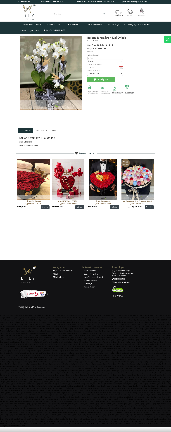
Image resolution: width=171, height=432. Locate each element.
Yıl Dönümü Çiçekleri (19, 388)
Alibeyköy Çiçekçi (55, 333)
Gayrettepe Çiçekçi (143, 327)
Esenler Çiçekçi (83, 404)
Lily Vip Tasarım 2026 (103, 201)
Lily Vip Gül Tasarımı (33, 201)
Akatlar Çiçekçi (124, 327)
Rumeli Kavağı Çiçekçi (134, 333)
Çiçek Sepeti (125, 316)
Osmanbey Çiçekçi (124, 331)
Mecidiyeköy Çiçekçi (100, 331)
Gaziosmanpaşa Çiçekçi (124, 404)
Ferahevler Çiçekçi (11, 335)
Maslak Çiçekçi (88, 331)
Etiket (54, 130)
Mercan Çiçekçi (75, 333)
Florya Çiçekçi (72, 327)
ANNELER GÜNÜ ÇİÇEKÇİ (66, 388)
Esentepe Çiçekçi (159, 333)
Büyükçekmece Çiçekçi (71, 404)
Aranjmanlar (97, 316)
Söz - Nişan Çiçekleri (99, 386)
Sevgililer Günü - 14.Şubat (50, 388)
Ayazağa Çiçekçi (26, 331)
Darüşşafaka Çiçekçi (132, 329)
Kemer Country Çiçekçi (81, 329)
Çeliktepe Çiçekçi (107, 333)
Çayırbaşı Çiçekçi (147, 342)
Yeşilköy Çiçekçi (91, 327)
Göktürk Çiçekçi (54, 329)
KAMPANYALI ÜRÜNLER (54, 30)
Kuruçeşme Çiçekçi (156, 327)
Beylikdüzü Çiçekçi (47, 404)
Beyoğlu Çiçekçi (58, 404)
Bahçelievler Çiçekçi (159, 401)
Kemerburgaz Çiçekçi (66, 329)
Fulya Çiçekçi (45, 331)
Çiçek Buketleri (106, 316)
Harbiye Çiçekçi (68, 331)
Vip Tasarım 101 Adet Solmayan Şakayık (137, 201)
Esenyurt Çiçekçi (94, 404)
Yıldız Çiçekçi (20, 333)
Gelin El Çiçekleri (43, 316)
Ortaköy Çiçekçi (26, 329)
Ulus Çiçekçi (35, 329)
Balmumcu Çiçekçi (146, 340)
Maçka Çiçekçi (4, 329)
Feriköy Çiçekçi (36, 331)
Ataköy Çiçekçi (63, 327)
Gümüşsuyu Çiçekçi (43, 333)
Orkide (27, 316)
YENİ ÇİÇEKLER (116, 316)
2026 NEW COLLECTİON (68, 201)
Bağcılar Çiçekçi (147, 401)
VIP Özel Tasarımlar (70, 386)
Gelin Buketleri (122, 386)
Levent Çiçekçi (139, 335)
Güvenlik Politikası (90, 280)
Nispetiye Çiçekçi (15, 329)
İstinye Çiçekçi (154, 329)
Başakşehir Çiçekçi (11, 404)
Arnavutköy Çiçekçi (157, 331)
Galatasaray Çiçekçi (30, 333)
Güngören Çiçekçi (138, 404)
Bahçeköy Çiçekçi (119, 329)
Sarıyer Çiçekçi (4, 406)
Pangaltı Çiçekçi (135, 331)
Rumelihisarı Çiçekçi (120, 333)
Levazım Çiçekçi (10, 333)
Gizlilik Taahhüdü (90, 270)
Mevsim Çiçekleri (87, 316)
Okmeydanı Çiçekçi (147, 333)
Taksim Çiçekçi (44, 329)
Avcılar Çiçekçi (137, 401)
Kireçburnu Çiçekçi (138, 338)
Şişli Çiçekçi (13, 406)
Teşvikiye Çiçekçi (146, 331)
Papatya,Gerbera (76, 316)
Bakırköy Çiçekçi (81, 406)
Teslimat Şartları (41, 130)
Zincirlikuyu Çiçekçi (95, 329)
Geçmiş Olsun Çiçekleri (34, 388)
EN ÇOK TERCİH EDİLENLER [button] (32, 25)
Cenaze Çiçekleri (133, 386)
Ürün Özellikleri (25, 130)
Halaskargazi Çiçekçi (56, 331)
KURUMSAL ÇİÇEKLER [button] (115, 25)
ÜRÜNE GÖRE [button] (54, 25)
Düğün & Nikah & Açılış (85, 386)
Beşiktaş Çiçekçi (36, 404)
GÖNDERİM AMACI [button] (72, 25)
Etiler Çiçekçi (133, 327)
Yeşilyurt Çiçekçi (102, 327)
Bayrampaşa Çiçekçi (23, 404)
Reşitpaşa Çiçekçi (22, 335)
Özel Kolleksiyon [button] (93, 25)
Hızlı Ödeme (25, 2)
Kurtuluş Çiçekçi (79, 331)
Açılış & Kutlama (112, 386)
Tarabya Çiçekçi (5, 331)
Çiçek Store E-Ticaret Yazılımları (31, 307)
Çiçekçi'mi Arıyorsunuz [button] (139, 25)
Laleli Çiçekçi (65, 333)
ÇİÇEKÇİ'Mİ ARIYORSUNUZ (63, 270)
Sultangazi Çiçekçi (23, 406)
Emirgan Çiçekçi (144, 329)
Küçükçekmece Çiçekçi (164, 404)
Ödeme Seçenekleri (91, 274)
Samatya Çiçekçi (85, 333)
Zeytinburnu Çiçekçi (36, 406)
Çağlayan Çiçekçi (96, 333)
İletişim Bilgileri (89, 287)
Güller (22, 316)
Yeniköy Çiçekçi (15, 331)
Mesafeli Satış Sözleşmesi (93, 277)
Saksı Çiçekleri (33, 316)
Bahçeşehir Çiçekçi (113, 327)
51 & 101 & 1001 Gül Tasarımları (10, 316)
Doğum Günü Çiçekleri (7, 390)
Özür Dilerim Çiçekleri (155, 386)
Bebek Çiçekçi (81, 327)
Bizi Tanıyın (88, 284)
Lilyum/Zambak (66, 316)
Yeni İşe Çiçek (143, 386)
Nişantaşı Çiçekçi (112, 331)
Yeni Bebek (9, 388)
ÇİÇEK (55, 274)
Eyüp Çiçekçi (104, 404)
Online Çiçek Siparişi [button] (30, 31)
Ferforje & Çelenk (54, 316)
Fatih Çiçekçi (112, 404)
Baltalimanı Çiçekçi (107, 329)
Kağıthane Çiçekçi (150, 404)
